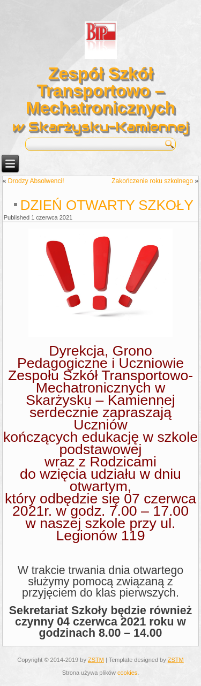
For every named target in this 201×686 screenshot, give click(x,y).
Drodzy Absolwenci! (36, 181)
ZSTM (96, 660)
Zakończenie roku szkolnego (152, 181)
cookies (127, 672)
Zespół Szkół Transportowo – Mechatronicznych (100, 90)
